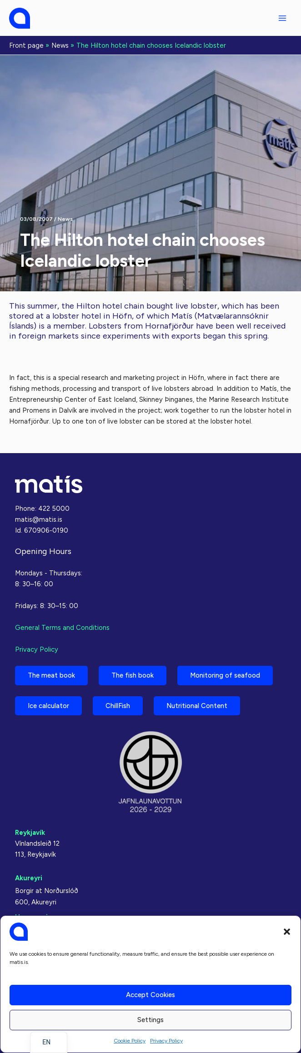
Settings (150, 1020)
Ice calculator (48, 706)
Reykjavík (30, 832)
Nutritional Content (196, 706)
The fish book (132, 675)
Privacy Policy (166, 1041)
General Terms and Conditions (62, 628)
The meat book (51, 675)
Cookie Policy (129, 1041)
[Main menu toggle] (282, 18)
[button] (286, 931)
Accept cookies (150, 995)
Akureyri (28, 878)
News (65, 219)
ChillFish (117, 706)
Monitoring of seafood (225, 675)
